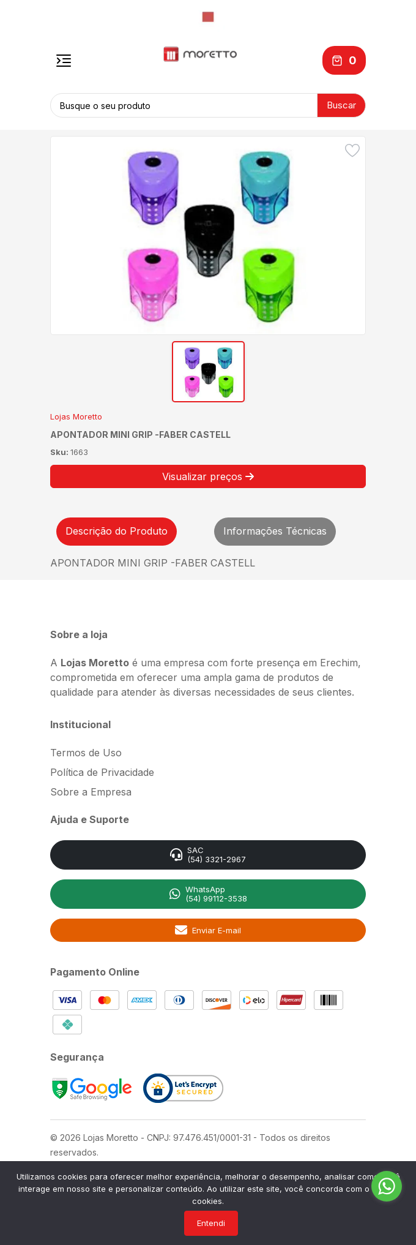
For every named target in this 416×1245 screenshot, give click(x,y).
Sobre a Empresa (91, 792)
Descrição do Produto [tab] (116, 531)
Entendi (211, 1223)
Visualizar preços (208, 476)
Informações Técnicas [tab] (275, 531)
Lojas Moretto (76, 416)
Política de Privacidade (102, 772)
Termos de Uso (86, 753)
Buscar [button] (341, 105)
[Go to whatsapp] (386, 1186)
